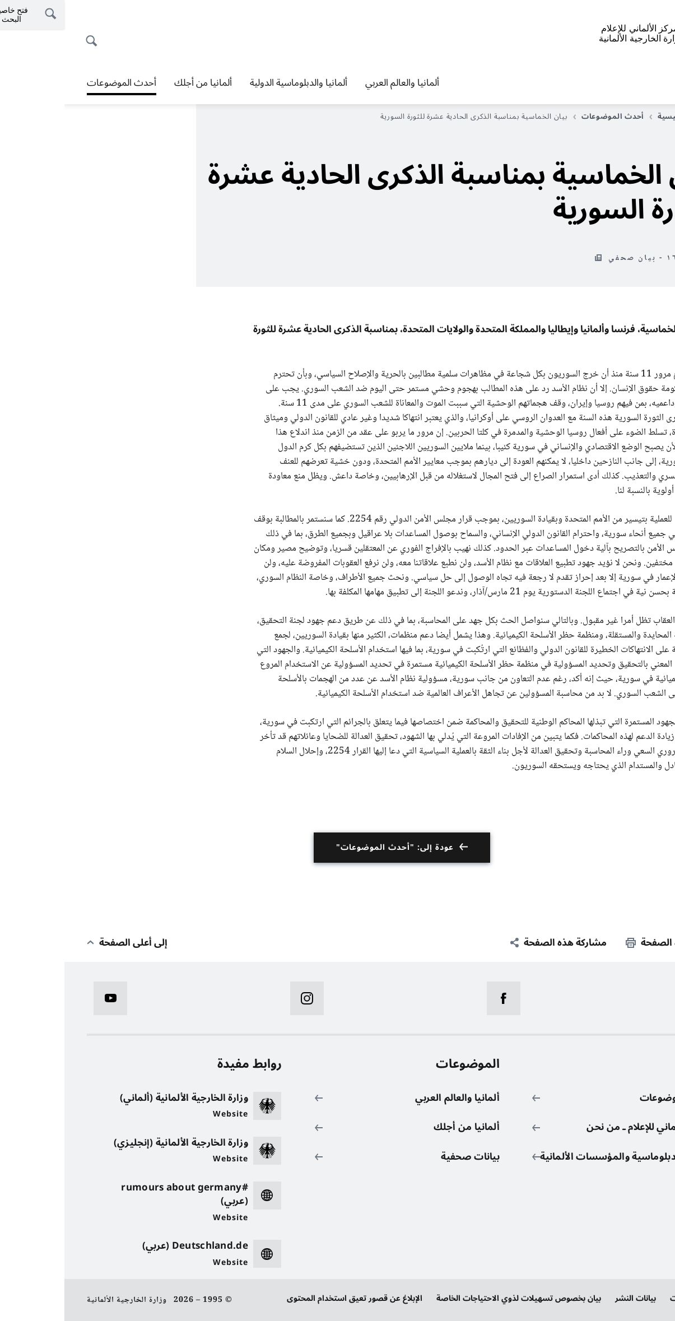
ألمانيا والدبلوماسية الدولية (234, 83)
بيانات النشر (571, 1298)
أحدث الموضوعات (57, 83)
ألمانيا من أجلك (138, 83)
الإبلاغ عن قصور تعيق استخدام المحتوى (290, 1298)
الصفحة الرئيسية (619, 116)
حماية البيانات (629, 1298)
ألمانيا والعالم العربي (338, 83)
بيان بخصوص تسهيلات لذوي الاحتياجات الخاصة (454, 1298)
